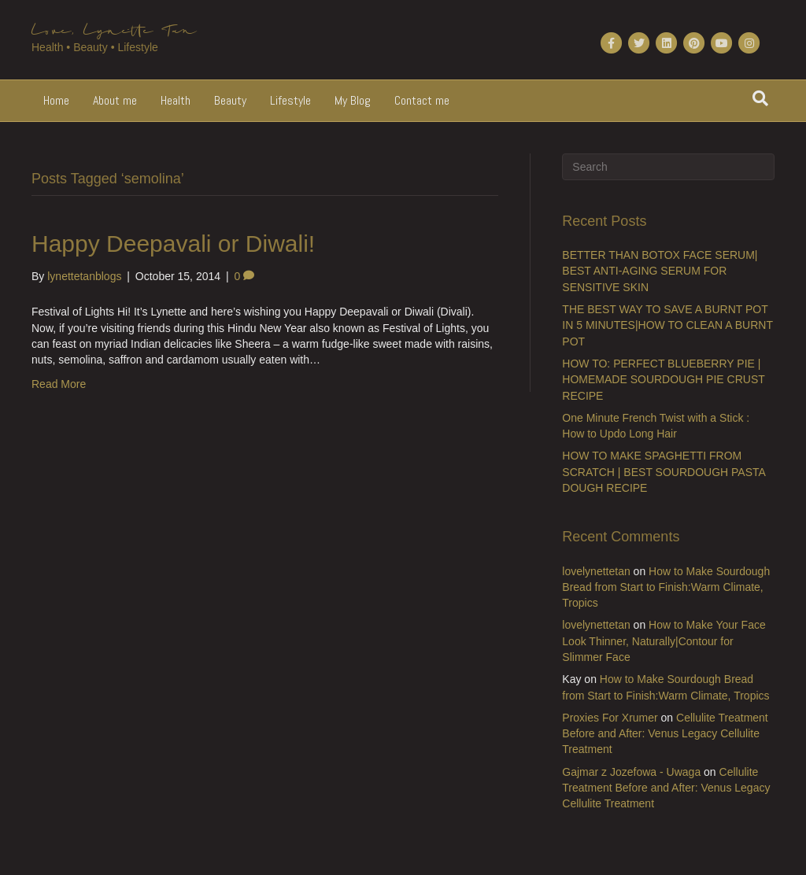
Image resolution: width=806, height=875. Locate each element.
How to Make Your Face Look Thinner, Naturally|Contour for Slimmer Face (663, 640)
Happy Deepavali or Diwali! (173, 244)
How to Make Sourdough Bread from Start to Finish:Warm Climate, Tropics (666, 587)
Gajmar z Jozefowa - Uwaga (631, 772)
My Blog (353, 100)
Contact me (421, 100)
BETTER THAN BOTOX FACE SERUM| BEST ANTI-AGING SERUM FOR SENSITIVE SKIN (659, 271)
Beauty (230, 100)
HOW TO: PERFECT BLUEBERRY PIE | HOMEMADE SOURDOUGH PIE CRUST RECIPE (663, 379)
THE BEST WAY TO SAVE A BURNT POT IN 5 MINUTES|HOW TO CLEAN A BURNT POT (667, 325)
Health (175, 100)
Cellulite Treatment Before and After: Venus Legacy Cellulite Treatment (664, 733)
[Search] (760, 98)
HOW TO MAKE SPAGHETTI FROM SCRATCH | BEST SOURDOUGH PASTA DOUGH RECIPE (663, 471)
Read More (58, 384)
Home (56, 100)
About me (115, 100)
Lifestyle (290, 100)
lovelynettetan (596, 571)
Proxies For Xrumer (609, 717)
